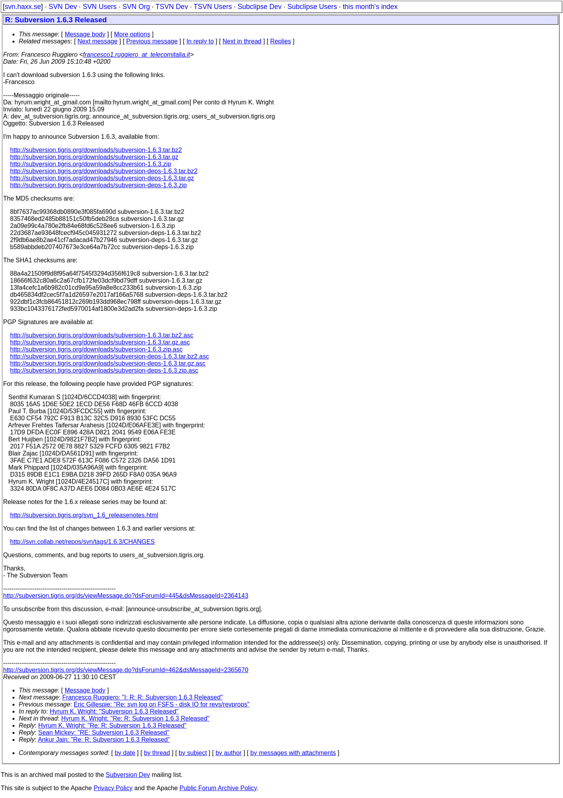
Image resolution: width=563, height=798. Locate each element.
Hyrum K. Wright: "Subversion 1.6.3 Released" (114, 711)
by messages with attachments (293, 753)
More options (132, 34)
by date (125, 753)
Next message (97, 41)
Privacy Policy (113, 788)
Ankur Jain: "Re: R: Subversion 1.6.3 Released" (104, 739)
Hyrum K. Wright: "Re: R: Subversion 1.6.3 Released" (135, 718)
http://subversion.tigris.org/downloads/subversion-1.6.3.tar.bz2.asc (102, 335)
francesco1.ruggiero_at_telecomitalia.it (136, 54)
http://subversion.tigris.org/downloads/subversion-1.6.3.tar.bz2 (96, 150)
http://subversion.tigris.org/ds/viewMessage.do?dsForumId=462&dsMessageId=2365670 (125, 670)
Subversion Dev (128, 774)
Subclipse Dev (260, 7)
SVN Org (136, 7)
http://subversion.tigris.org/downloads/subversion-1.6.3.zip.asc (96, 349)
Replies (280, 41)
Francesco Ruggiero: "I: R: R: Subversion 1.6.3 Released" (142, 697)
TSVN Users (213, 7)
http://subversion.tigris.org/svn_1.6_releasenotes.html (84, 515)
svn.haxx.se (23, 7)
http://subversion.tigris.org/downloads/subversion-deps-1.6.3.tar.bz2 (103, 171)
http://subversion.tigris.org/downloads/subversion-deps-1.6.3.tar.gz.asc (108, 363)
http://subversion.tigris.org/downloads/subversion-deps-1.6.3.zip (98, 185)
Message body (85, 34)
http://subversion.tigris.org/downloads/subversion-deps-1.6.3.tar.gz (102, 178)
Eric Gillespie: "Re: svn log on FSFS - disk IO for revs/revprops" (162, 704)
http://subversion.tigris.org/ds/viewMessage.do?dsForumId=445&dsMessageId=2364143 (125, 595)
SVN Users (99, 7)
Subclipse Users (312, 7)
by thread (157, 753)
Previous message (152, 41)
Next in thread (242, 41)
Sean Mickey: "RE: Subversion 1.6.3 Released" (103, 732)
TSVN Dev (172, 7)
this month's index (370, 7)
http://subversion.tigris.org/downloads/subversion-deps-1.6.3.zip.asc (104, 370)
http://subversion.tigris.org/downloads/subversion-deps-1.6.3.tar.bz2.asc (109, 356)
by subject (193, 753)
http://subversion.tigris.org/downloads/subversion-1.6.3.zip (90, 164)
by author (228, 753)
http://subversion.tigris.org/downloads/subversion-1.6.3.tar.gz (94, 157)
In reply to (200, 41)
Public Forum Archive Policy (217, 788)
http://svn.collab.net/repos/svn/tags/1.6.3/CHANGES (82, 541)
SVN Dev (62, 7)
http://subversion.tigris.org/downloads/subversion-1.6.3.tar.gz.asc (100, 342)
